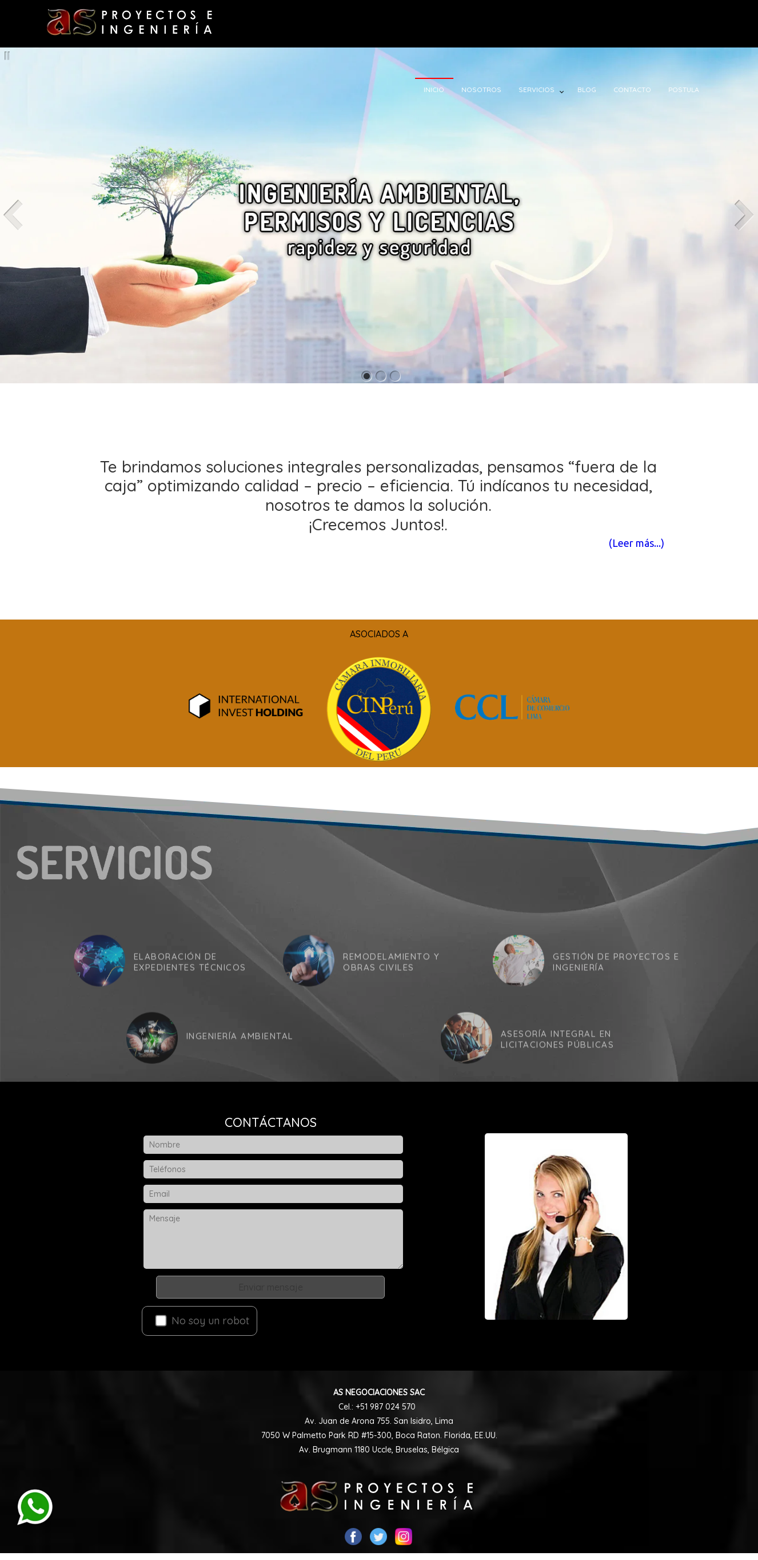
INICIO (440, 89)
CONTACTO (639, 89)
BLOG (593, 89)
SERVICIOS (543, 89)
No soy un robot (202, 1320)
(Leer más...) (625, 543)
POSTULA (690, 89)
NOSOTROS (488, 89)
